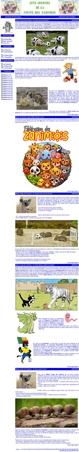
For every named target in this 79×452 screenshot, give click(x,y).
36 (76, 449)
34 (72, 449)
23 (53, 449)
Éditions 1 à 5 (7, 75)
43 (69, 450)
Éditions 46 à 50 (8, 92)
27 (60, 449)
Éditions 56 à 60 (8, 95)
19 (46, 449)
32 (69, 449)
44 (70, 450)
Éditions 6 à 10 (7, 77)
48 (77, 450)
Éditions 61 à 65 (8, 97)
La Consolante (7, 57)
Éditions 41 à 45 (8, 90)
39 (62, 450)
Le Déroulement (8, 52)
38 (60, 450)
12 (34, 449)
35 (74, 449)
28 (62, 449)
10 (30, 449)
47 (76, 450)
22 (51, 449)
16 (41, 449)
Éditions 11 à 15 (8, 78)
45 (72, 450)
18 (44, 449)
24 (55, 449)
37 (77, 449)
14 (37, 449)
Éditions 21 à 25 (8, 82)
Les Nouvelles (7, 39)
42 (67, 450)
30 (65, 449)
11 (32, 449)
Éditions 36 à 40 (8, 88)
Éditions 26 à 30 (8, 84)
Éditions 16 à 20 (8, 80)
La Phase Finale (8, 55)
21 (49, 449)
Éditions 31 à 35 (8, 86)
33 (70, 449)
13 (35, 449)
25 (56, 449)
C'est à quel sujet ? (73, 114)
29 (63, 449)
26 (58, 449)
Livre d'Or (6, 43)
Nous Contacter (7, 41)
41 (65, 450)
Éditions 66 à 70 (8, 99)
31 (67, 449)
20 (48, 449)
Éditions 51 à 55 (8, 93)
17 (42, 449)
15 (39, 449)
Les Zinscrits (7, 50)
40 (63, 450)
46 (74, 450)
